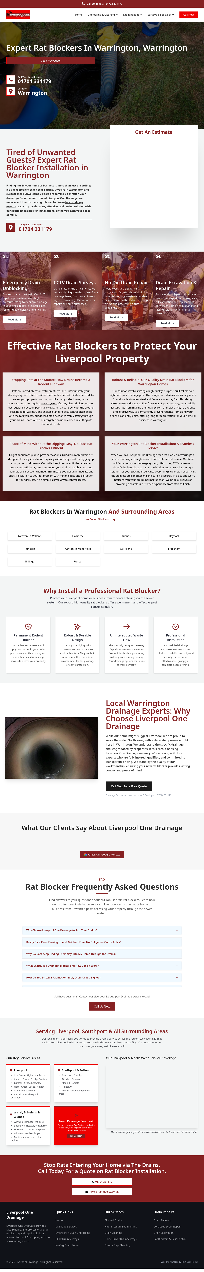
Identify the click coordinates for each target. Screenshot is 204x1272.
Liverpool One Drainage (19, 1218)
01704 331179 (114, 4)
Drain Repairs (132, 14)
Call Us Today (76, 1138)
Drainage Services (66, 1230)
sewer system (49, 405)
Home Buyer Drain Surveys (121, 1242)
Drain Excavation (164, 1236)
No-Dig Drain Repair (67, 1248)
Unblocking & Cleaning (103, 14)
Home (79, 14)
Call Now (188, 14)
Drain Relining (162, 1223)
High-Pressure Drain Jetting (121, 1230)
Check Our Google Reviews (102, 857)
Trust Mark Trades (190, 1265)
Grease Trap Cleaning (117, 1248)
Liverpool (53, 199)
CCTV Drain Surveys (67, 1242)
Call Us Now (102, 1009)
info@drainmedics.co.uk (102, 1195)
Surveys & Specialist (161, 14)
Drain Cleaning (113, 1236)
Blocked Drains (113, 1223)
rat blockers (81, 457)
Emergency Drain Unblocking (72, 1236)
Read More (15, 325)
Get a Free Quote (23, 61)
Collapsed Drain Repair (167, 1230)
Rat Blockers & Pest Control (170, 1242)
